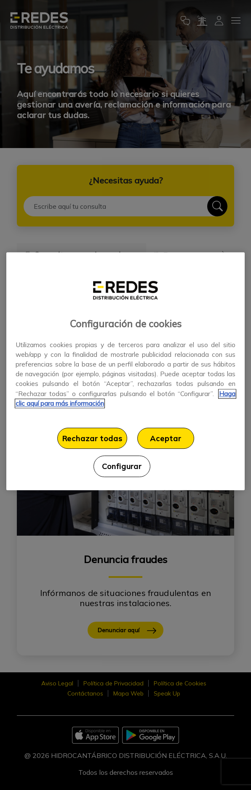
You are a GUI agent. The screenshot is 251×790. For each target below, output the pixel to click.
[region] (125, 371)
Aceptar (165, 438)
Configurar (122, 466)
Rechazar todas (92, 438)
